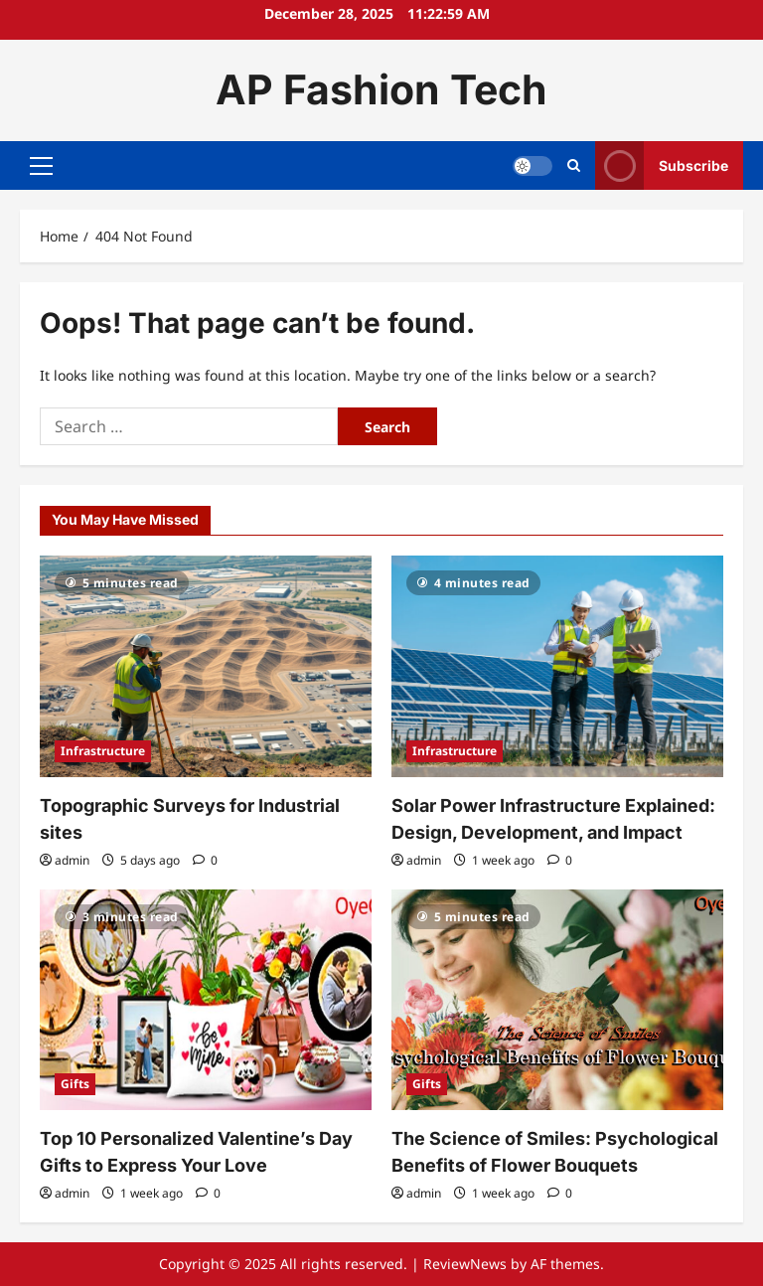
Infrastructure (103, 750)
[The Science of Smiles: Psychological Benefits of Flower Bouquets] (557, 1000)
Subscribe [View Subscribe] (661, 165)
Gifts (75, 1083)
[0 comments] (205, 860)
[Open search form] (573, 165)
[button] (41, 165)
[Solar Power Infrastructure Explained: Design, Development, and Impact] (557, 666)
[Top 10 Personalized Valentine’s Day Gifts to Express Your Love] (206, 1000)
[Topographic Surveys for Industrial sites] (206, 666)
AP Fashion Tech (381, 89)
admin (72, 860)
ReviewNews (465, 1263)
